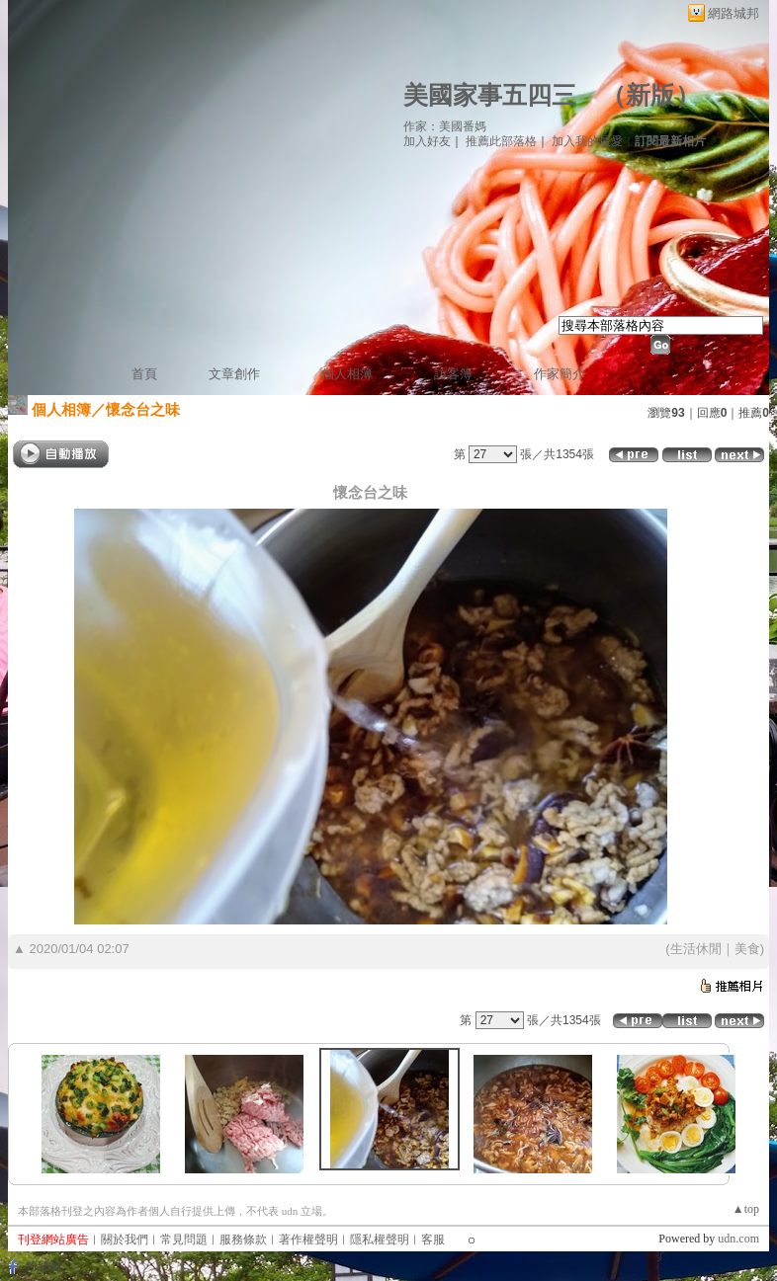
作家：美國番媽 (444, 126)
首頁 (144, 373)
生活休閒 (696, 948)
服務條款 (243, 1239)
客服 (433, 1239)
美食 (747, 948)
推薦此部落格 (501, 141)
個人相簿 (347, 373)
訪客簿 (453, 373)
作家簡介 (559, 373)
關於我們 (124, 1239)
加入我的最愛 (587, 141)
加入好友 (427, 141)
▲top (746, 1209)
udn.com (738, 1238)
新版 (650, 95)
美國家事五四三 (489, 95)
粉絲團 (43, 1266)
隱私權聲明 (379, 1239)
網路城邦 (733, 13)
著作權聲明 (308, 1239)
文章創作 (234, 373)
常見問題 (184, 1239)
